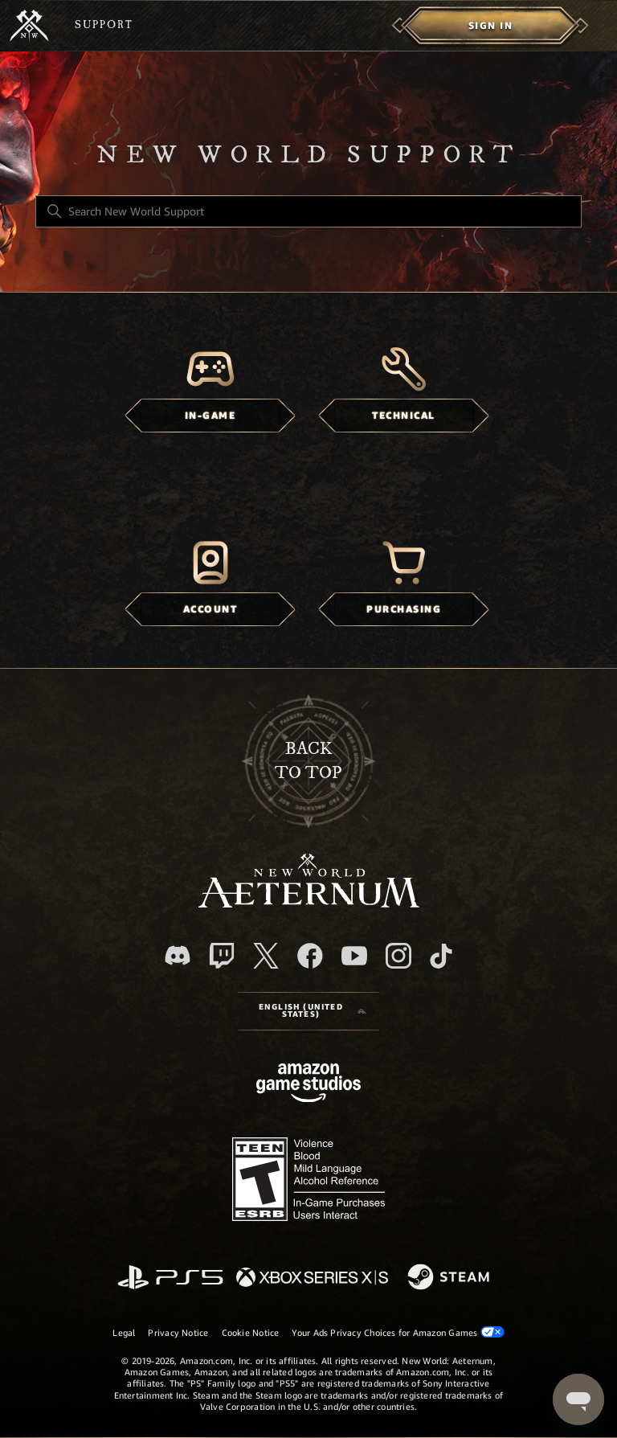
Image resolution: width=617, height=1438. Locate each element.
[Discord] (177, 955)
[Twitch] (222, 956)
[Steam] (450, 1278)
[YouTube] (354, 956)
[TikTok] (441, 956)
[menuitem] (490, 25)
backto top (308, 761)
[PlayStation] (170, 1278)
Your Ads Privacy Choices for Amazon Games (398, 1332)
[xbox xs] (312, 1278)
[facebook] (310, 956)
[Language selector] (308, 1011)
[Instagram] (398, 956)
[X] (266, 956)
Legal (123, 1332)
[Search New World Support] (308, 211)
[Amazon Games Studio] (308, 1085)
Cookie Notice (251, 1332)
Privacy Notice (178, 1332)
